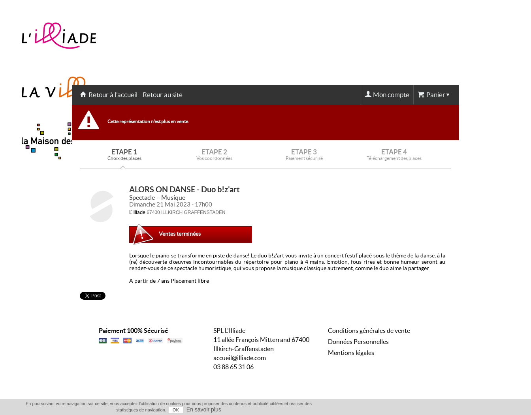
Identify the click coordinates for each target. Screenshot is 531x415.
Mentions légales (351, 352)
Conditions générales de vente (369, 330)
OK (176, 409)
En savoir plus (203, 409)
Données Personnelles (358, 341)
